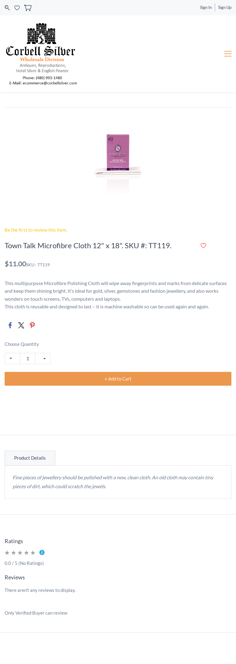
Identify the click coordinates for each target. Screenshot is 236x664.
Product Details (30, 458)
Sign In (206, 7)
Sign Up (224, 7)
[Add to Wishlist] (203, 245)
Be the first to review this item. (36, 230)
